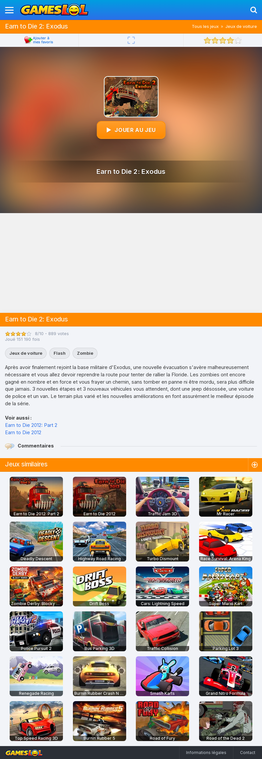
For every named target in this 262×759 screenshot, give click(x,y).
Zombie (85, 353)
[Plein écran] (131, 40)
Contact (247, 752)
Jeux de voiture (241, 26)
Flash (60, 353)
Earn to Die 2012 (23, 432)
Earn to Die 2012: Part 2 (31, 425)
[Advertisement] (131, 263)
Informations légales (206, 752)
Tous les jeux (205, 26)
